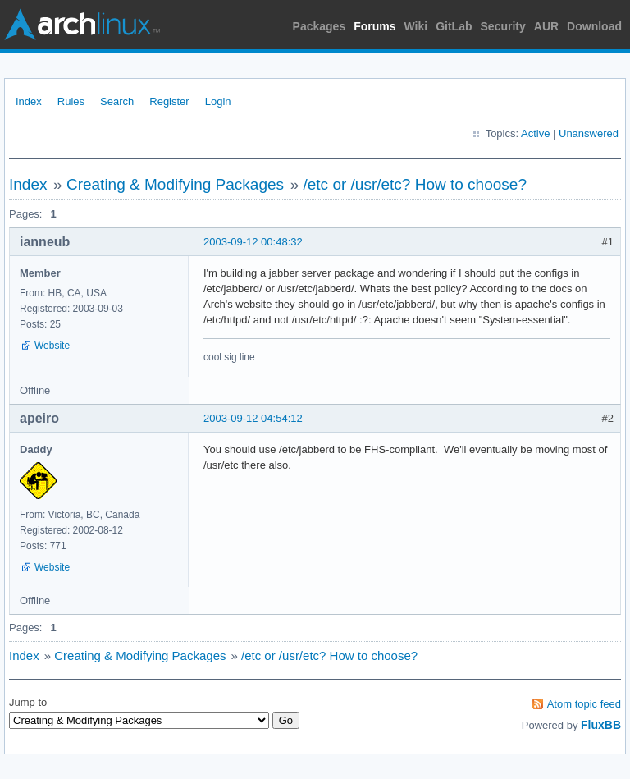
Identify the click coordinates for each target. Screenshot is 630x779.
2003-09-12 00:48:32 (253, 242)
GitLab (454, 26)
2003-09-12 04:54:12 (253, 418)
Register (169, 101)
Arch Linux (82, 24)
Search (117, 101)
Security (503, 26)
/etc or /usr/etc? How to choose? (414, 184)
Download (594, 26)
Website (52, 345)
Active (535, 133)
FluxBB (601, 724)
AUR (546, 26)
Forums (374, 26)
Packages (319, 26)
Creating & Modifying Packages (175, 184)
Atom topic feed (584, 704)
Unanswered (589, 133)
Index (29, 101)
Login (218, 101)
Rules (70, 101)
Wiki (416, 26)
